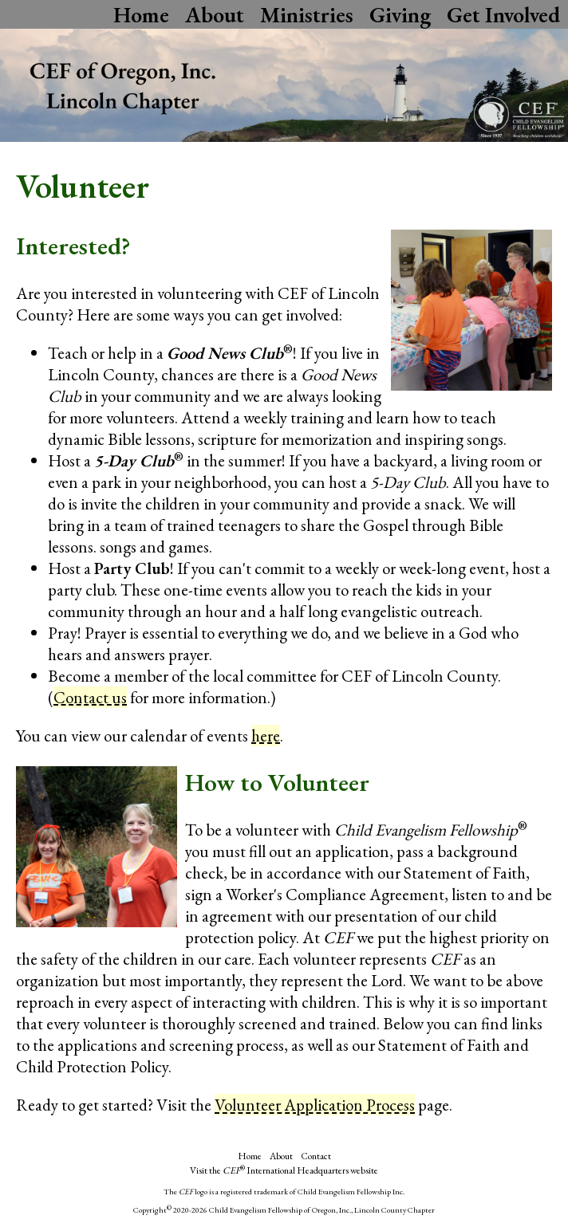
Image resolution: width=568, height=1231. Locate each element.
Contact (316, 1156)
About (214, 14)
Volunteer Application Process (315, 1104)
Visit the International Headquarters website (284, 1170)
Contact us (90, 697)
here (265, 735)
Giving (400, 14)
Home (141, 14)
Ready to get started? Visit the (115, 1104)
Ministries (306, 14)
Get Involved (503, 14)
